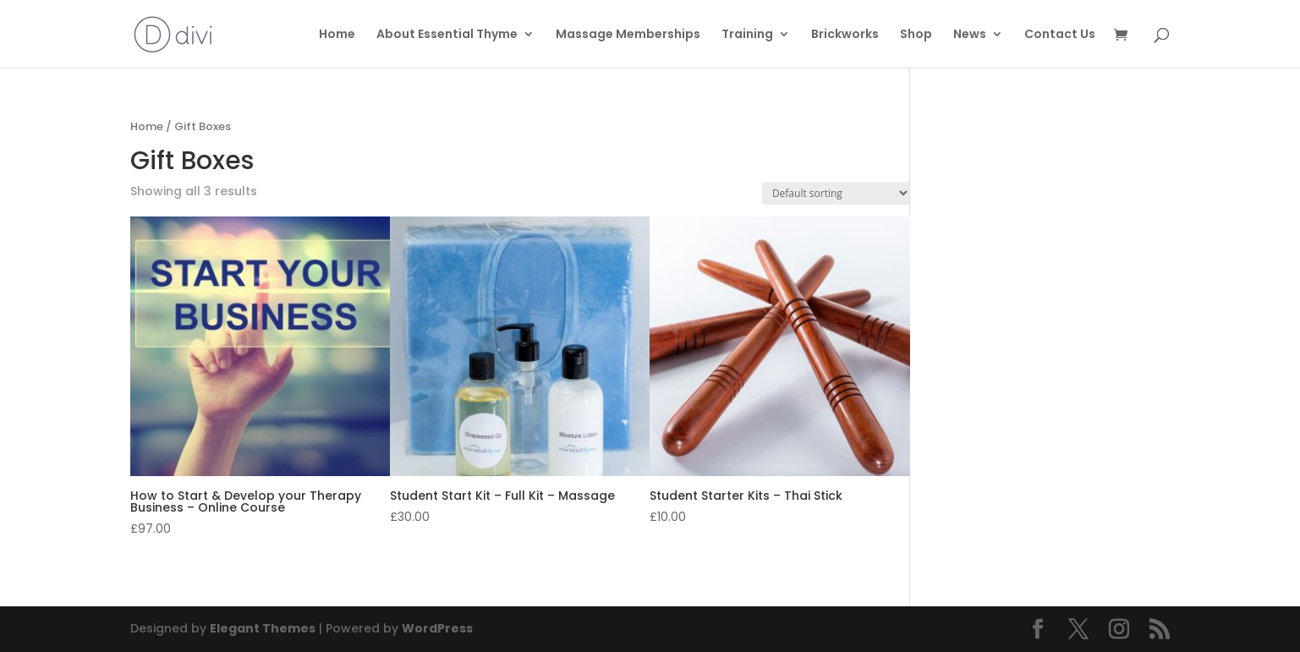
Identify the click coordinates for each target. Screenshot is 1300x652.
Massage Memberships (628, 35)
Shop (916, 35)
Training (747, 35)
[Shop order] (836, 193)
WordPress (437, 628)
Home (337, 35)
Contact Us (1059, 35)
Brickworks (845, 35)
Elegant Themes (262, 628)
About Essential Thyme (447, 35)
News (969, 35)
